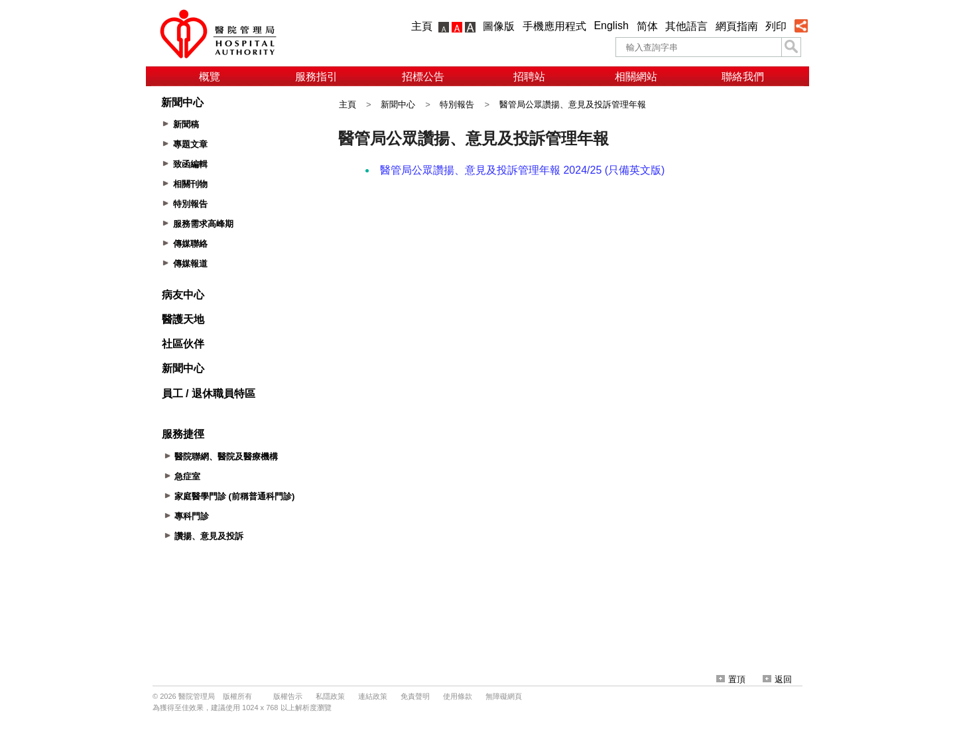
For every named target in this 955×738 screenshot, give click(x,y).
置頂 (730, 679)
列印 (776, 26)
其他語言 (686, 26)
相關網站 (636, 76)
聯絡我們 (743, 76)
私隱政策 (330, 696)
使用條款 (457, 696)
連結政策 (372, 696)
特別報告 (457, 104)
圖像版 (499, 26)
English (611, 25)
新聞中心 (398, 104)
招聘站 (529, 76)
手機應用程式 (554, 26)
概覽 (209, 76)
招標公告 (423, 76)
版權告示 (287, 696)
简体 (647, 26)
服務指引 (316, 76)
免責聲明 (415, 696)
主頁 (421, 26)
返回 (777, 679)
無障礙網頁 (503, 696)
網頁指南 (737, 26)
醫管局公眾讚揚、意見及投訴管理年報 (572, 104)
